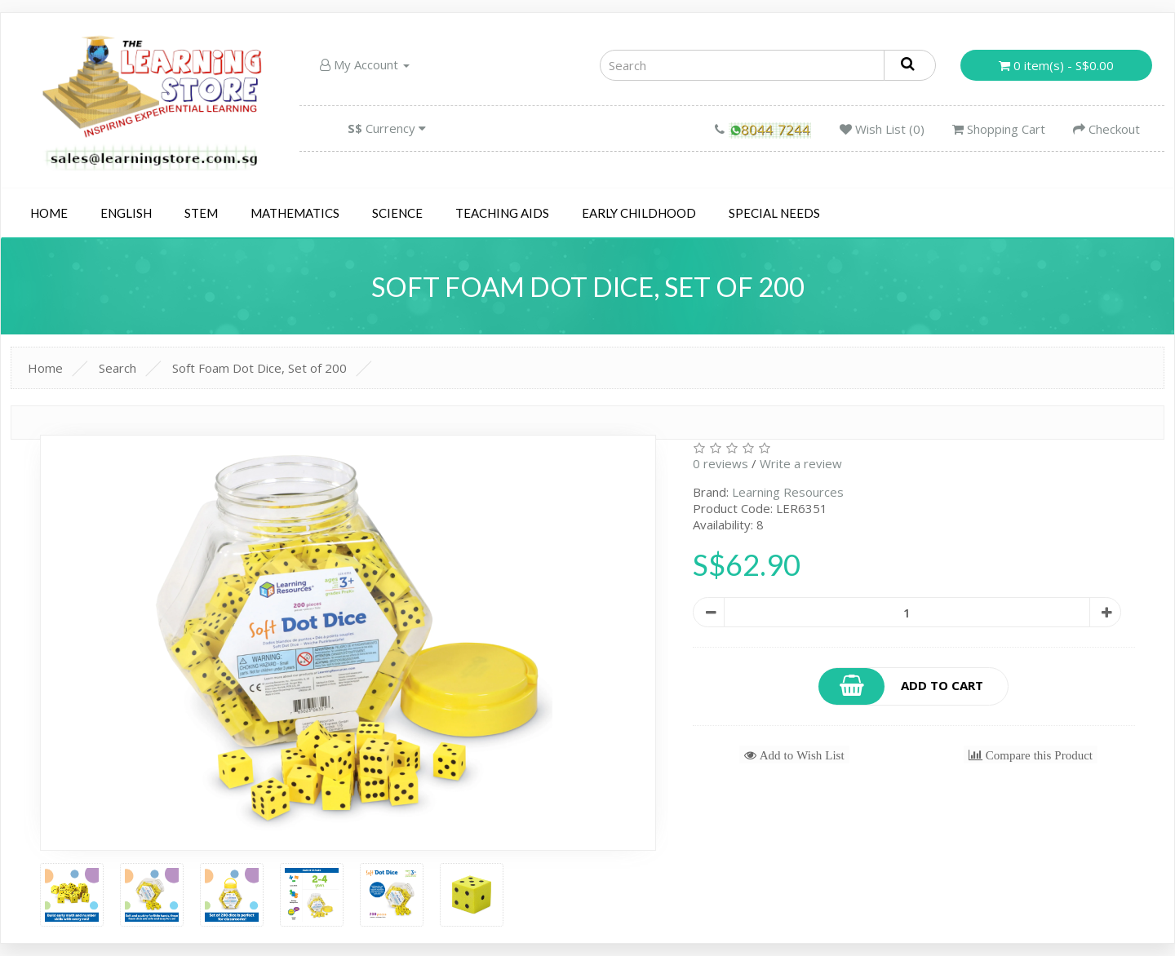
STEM (201, 213)
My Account (365, 64)
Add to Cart (901, 686)
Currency (387, 128)
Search (117, 368)
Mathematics (295, 213)
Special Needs (774, 213)
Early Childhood (639, 213)
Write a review (801, 463)
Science (397, 213)
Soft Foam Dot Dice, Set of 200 (259, 368)
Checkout (1106, 129)
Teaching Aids (502, 213)
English (126, 213)
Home (49, 213)
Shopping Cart (998, 129)
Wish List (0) (882, 129)
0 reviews (720, 463)
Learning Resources (788, 492)
